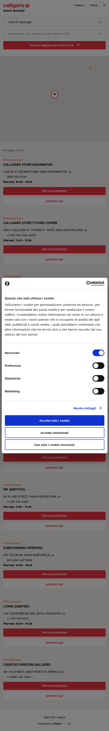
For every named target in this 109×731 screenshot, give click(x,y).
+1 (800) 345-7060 (18, 677)
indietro (79, 5)
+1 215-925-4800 (17, 501)
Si (42, 384)
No (66, 384)
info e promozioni (54, 191)
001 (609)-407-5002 (19, 560)
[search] (54, 22)
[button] (53, 93)
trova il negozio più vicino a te (52, 45)
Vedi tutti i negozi (54, 717)
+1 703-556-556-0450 (21, 235)
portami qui (54, 201)
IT (104, 5)
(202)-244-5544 (17, 176)
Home (94, 5)
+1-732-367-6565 (18, 618)
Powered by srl (54, 723)
